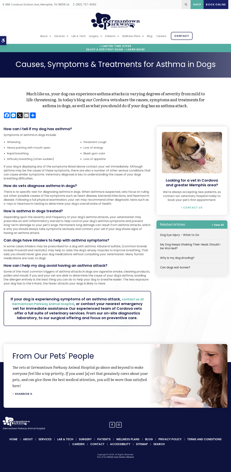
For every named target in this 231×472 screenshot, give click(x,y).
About (44, 36)
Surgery (94, 36)
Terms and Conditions (204, 444)
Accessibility (120, 449)
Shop (197, 4)
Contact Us (193, 207)
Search (159, 449)
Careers (161, 36)
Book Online (216, 4)
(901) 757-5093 (86, 4)
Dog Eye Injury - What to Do (179, 235)
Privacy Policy (170, 444)
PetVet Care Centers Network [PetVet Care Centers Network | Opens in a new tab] (120, 461)
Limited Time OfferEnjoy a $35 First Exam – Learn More (115, 47)
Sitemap (142, 449)
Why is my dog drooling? (177, 258)
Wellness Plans (131, 36)
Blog (149, 36)
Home (13, 444)
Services (59, 36)
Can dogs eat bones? (175, 267)
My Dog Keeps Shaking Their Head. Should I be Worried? (190, 246)
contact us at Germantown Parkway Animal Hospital (79, 301)
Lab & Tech (78, 36)
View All (219, 225)
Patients (110, 36)
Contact (181, 36)
